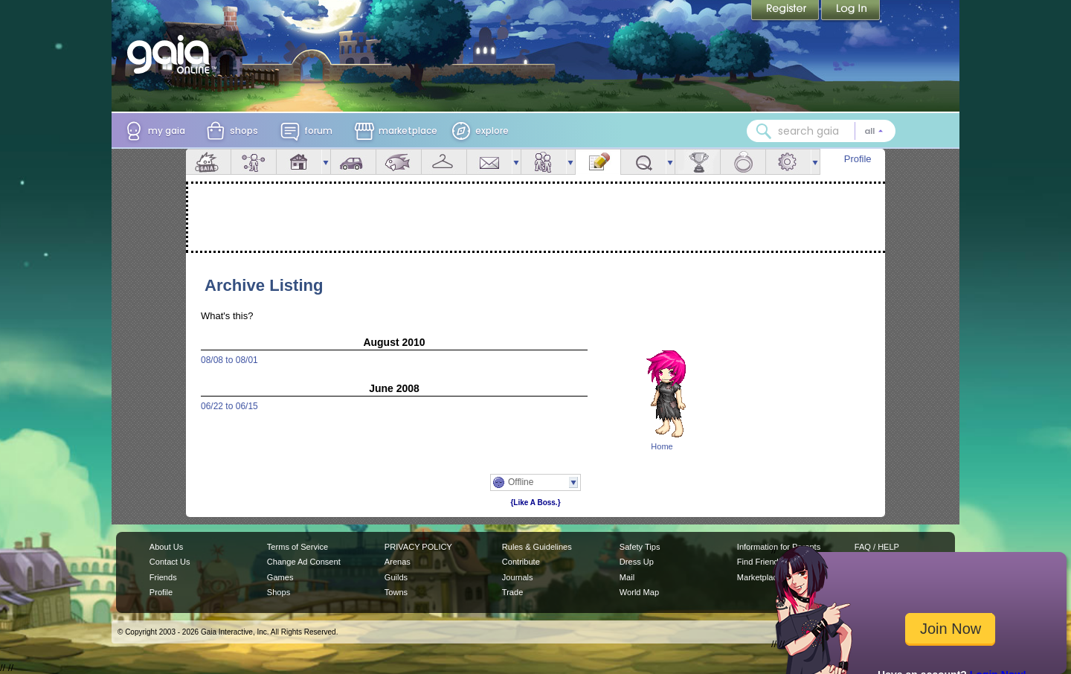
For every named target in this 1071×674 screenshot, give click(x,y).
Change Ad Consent (304, 561)
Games (280, 577)
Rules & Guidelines (537, 546)
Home (661, 446)
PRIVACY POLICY (418, 546)
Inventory (444, 162)
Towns (396, 592)
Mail (489, 162)
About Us (166, 546)
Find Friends (759, 561)
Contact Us (169, 561)
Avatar (253, 162)
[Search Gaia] (764, 131)
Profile (858, 158)
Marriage (743, 162)
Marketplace (759, 577)
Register (786, 11)
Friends (543, 162)
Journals (517, 577)
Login (851, 11)
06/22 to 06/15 (229, 406)
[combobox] (821, 131)
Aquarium (398, 162)
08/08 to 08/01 (229, 360)
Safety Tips (640, 546)
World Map (639, 592)
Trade (512, 592)
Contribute (521, 561)
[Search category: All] (874, 131)
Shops (278, 592)
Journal (598, 162)
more (325, 162)
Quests (643, 162)
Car (353, 162)
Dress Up (637, 561)
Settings (788, 162)
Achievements (697, 162)
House (299, 162)
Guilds (396, 577)
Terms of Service (297, 546)
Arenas (398, 561)
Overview (208, 162)
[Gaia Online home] (171, 54)
